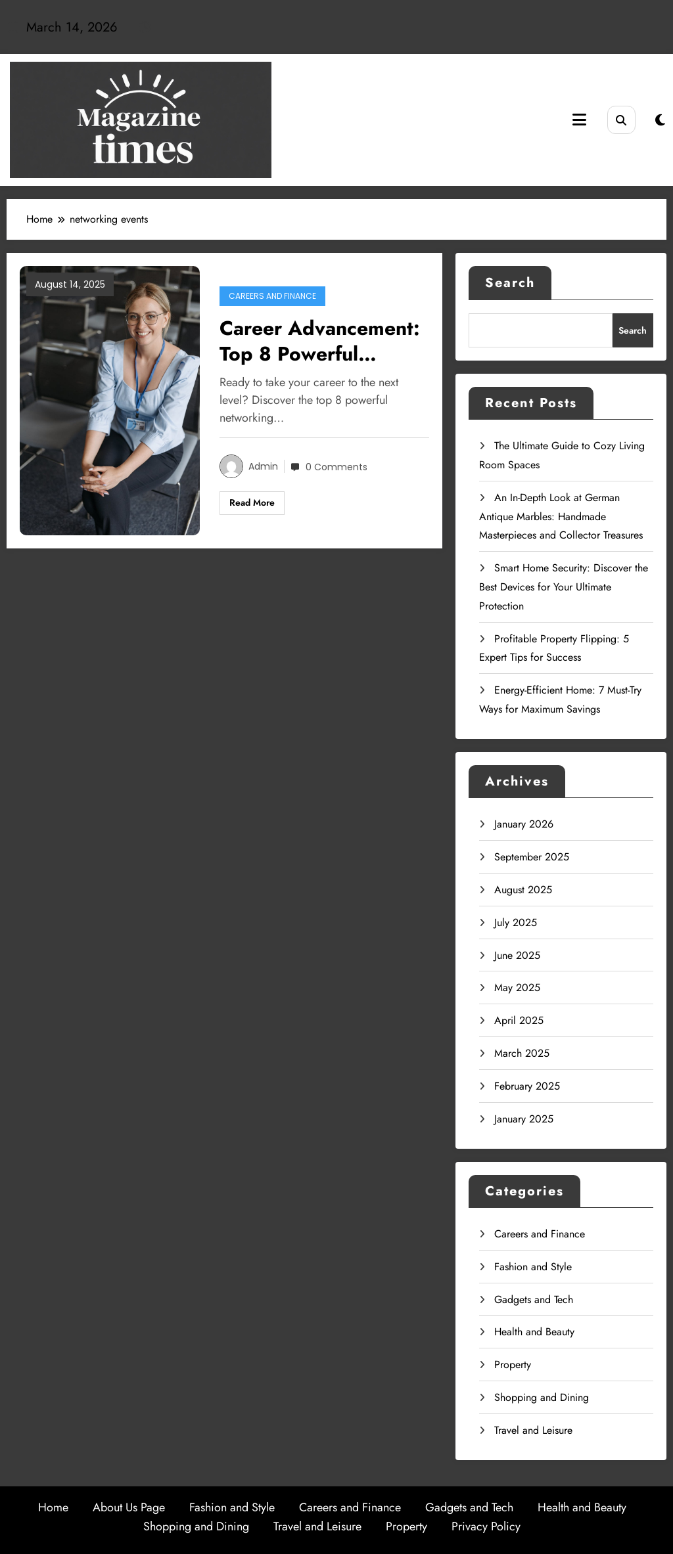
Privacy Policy (486, 1526)
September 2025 (531, 856)
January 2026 (523, 824)
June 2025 (517, 955)
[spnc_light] (660, 120)
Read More (252, 502)
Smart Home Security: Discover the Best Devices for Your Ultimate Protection (563, 586)
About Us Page (129, 1507)
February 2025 (527, 1086)
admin (263, 466)
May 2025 (517, 987)
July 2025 (515, 922)
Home (53, 1507)
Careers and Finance (272, 295)
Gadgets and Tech (533, 1299)
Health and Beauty (534, 1331)
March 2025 (521, 1053)
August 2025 (523, 889)
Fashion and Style (533, 1266)
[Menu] (579, 120)
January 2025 (523, 1118)
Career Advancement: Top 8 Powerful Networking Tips (320, 340)
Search (510, 282)
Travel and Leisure (533, 1430)
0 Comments (336, 467)
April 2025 (519, 1020)
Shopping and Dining (541, 1397)
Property (512, 1364)
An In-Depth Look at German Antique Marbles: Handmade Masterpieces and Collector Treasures (561, 516)
